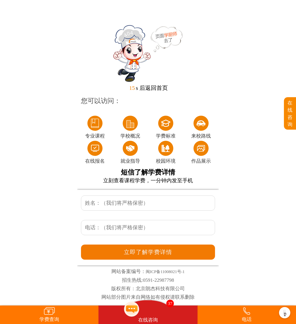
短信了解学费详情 (148, 172)
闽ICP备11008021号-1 (165, 271)
